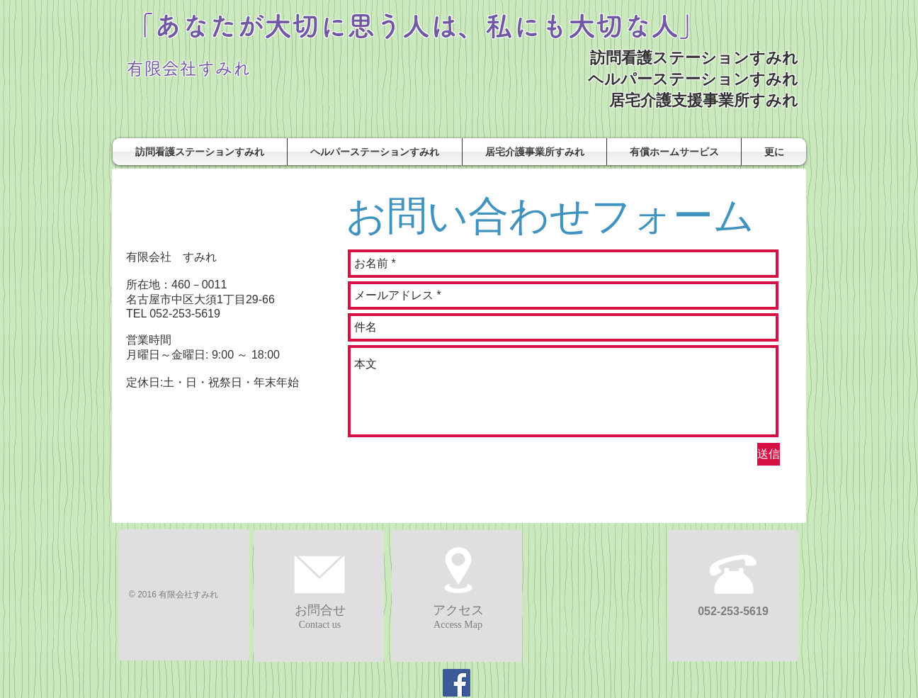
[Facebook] (456, 683)
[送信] (768, 454)
